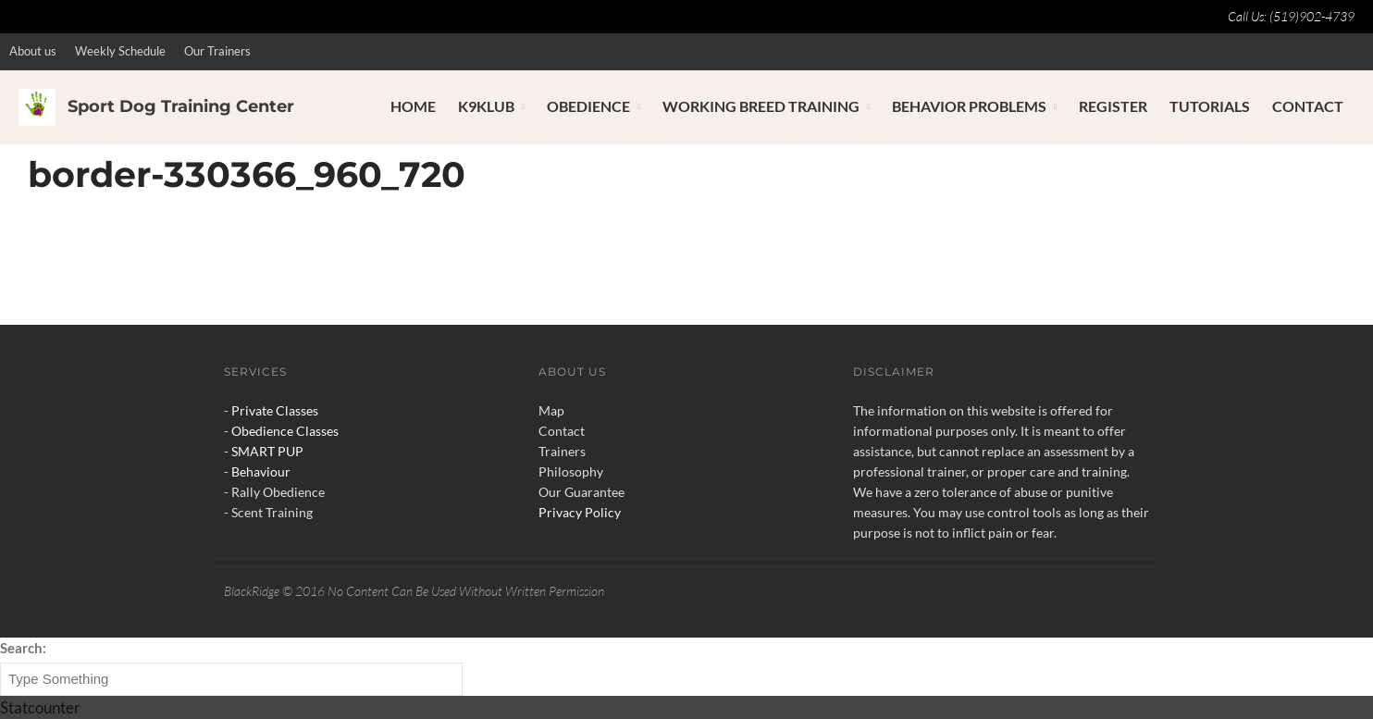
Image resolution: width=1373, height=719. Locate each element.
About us (32, 50)
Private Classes (274, 410)
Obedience (588, 106)
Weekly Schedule (120, 50)
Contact (1307, 106)
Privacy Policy (579, 512)
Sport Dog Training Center (181, 106)
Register (1113, 106)
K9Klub (486, 106)
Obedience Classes (285, 431)
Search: (23, 647)
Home (413, 106)
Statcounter (40, 707)
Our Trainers (217, 50)
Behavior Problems (969, 106)
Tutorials (1209, 106)
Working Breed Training (761, 106)
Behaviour (261, 471)
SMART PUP (267, 451)
